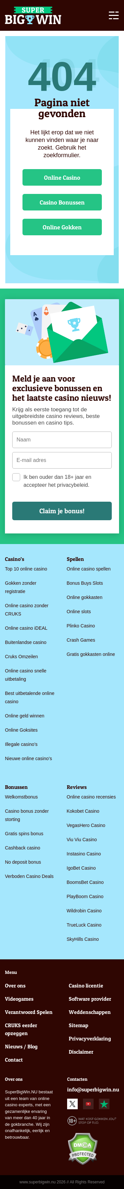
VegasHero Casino (86, 825)
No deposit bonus (23, 862)
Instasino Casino (84, 853)
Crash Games (81, 640)
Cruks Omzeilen (21, 656)
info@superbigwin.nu (93, 1089)
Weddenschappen (90, 1012)
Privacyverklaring (90, 1038)
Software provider (90, 998)
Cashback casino (22, 847)
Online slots (79, 611)
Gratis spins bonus (24, 833)
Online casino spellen (89, 569)
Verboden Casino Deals (29, 876)
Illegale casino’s (21, 744)
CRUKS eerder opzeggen (21, 1029)
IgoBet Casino (81, 868)
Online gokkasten (85, 597)
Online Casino (62, 177)
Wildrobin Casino (84, 910)
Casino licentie (86, 985)
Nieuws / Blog (21, 1046)
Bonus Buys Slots (85, 583)
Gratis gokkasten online (91, 654)
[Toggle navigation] (114, 17)
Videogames (19, 998)
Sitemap (78, 1025)
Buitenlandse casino (25, 642)
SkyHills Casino (83, 939)
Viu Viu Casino (82, 839)
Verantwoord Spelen (29, 1012)
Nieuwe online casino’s (28, 758)
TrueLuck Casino (84, 925)
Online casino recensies (91, 797)
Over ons (15, 985)
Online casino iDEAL (26, 628)
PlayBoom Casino (85, 896)
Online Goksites (21, 730)
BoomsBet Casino (85, 882)
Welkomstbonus (21, 797)
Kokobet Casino (83, 811)
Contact (14, 1059)
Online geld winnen (24, 715)
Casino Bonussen (62, 202)
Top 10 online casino (26, 569)
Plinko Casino (81, 625)
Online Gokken (62, 227)
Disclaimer (81, 1051)
